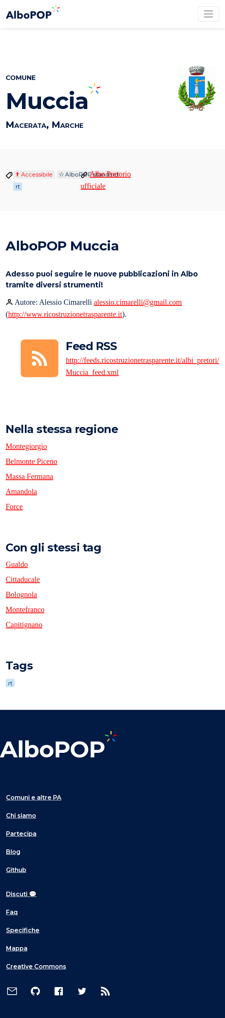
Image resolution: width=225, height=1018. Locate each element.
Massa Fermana (29, 476)
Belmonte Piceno (31, 461)
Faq (12, 912)
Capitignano (24, 624)
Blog (13, 851)
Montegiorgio (26, 446)
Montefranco (25, 609)
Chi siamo (21, 815)
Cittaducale (23, 579)
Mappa (16, 948)
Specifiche (23, 930)
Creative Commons (36, 966)
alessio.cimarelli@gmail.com (138, 302)
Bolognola (21, 594)
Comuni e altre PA (33, 797)
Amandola (21, 491)
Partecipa (21, 833)
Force (14, 506)
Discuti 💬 (21, 894)
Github (16, 870)
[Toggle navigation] (208, 13)
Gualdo (17, 564)
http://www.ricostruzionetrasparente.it (65, 314)
